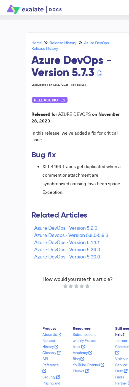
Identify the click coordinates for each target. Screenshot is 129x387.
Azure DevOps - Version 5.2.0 (65, 227)
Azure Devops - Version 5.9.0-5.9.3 (71, 234)
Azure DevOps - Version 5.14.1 (67, 242)
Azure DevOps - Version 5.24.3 (67, 249)
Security (51, 377)
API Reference (50, 364)
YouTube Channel (88, 364)
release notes (49, 100)
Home (36, 42)
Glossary (51, 352)
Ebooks (81, 370)
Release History (63, 42)
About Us (51, 334)
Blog (78, 358)
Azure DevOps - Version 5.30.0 (67, 256)
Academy (82, 352)
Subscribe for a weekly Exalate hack (84, 340)
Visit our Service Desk (121, 364)
